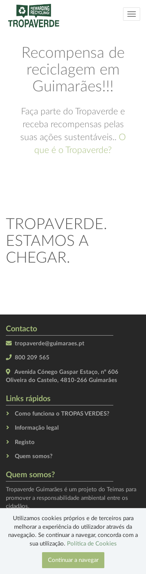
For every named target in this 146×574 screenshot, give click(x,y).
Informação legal (37, 428)
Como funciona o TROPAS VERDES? (62, 414)
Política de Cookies (92, 544)
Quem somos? (34, 456)
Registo (25, 442)
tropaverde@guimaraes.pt (49, 344)
